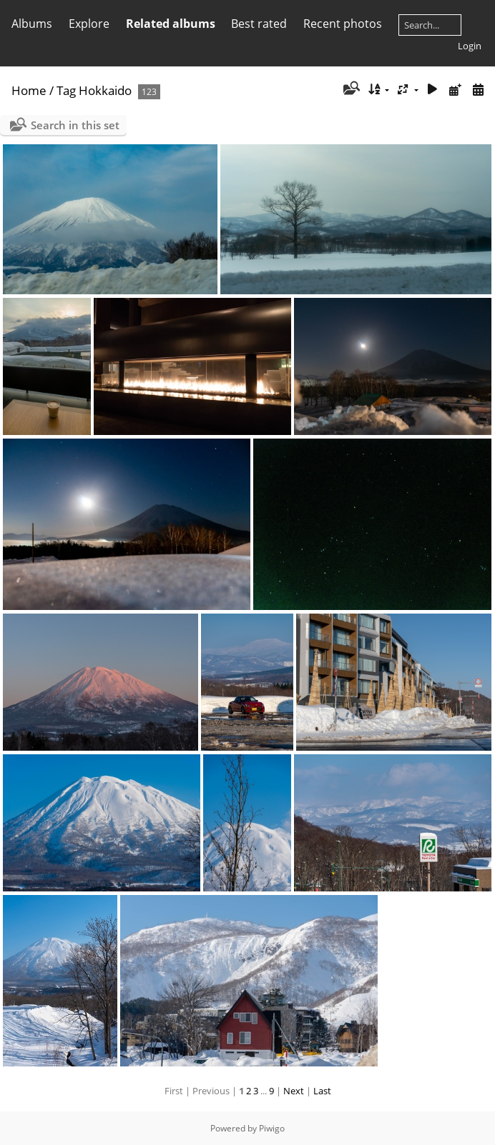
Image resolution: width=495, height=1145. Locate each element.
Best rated (259, 23)
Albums (31, 23)
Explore (89, 23)
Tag (66, 90)
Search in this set (75, 125)
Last (322, 1090)
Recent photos (342, 23)
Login (469, 45)
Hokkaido (105, 90)
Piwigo (272, 1128)
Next (293, 1090)
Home (28, 90)
